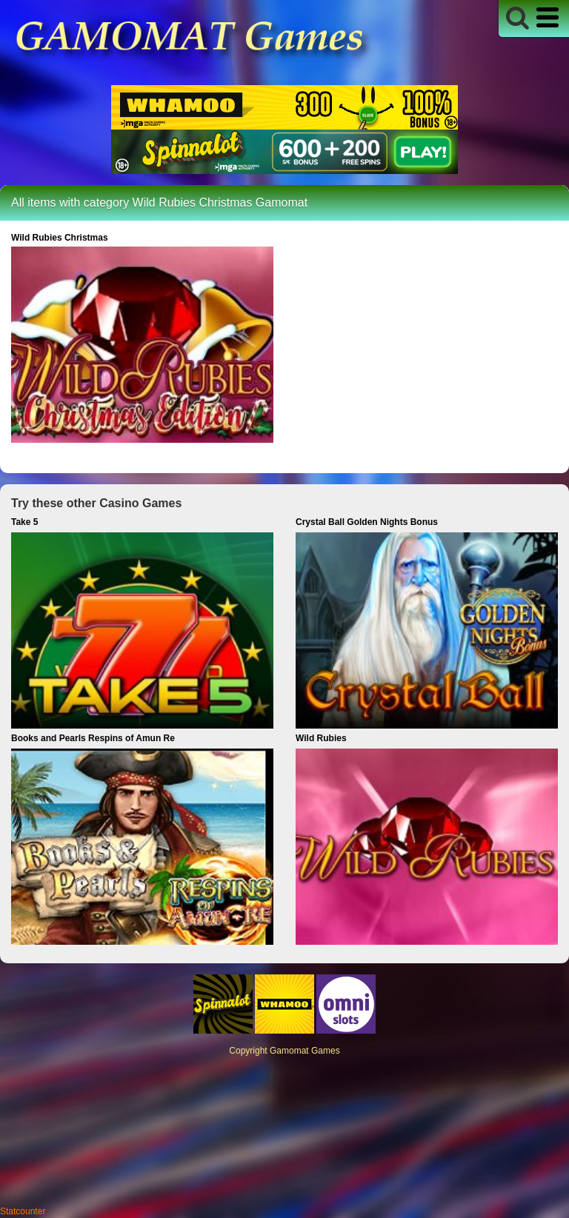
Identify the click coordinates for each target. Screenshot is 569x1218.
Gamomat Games (305, 1050)
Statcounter (22, 1211)
